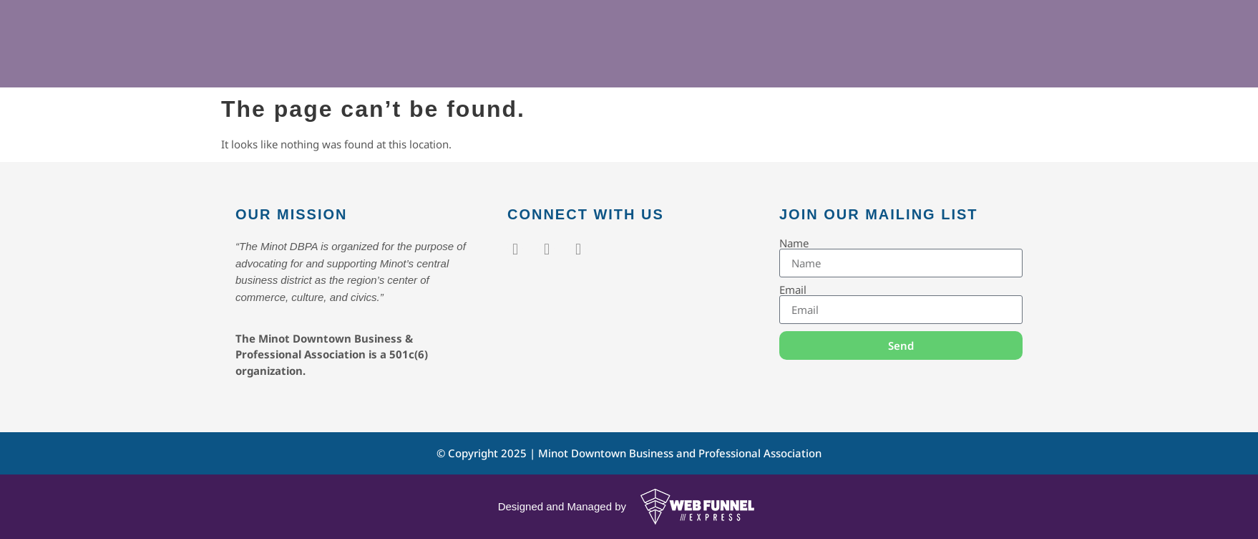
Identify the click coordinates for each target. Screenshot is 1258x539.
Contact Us (811, 61)
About (730, 61)
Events (565, 61)
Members (649, 61)
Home (497, 61)
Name (794, 243)
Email (792, 290)
